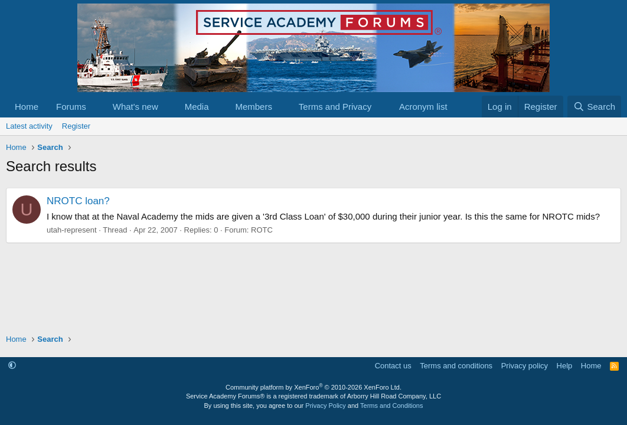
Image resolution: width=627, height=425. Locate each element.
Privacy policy (524, 365)
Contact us (393, 365)
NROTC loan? (78, 201)
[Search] (594, 106)
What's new (135, 107)
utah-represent (72, 229)
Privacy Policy (325, 405)
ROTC (262, 229)
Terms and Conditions (391, 405)
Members (253, 107)
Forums (71, 107)
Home (26, 107)
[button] (95, 106)
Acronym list (423, 107)
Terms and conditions (456, 365)
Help (565, 365)
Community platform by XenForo (313, 387)
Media (197, 107)
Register (76, 126)
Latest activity (29, 126)
